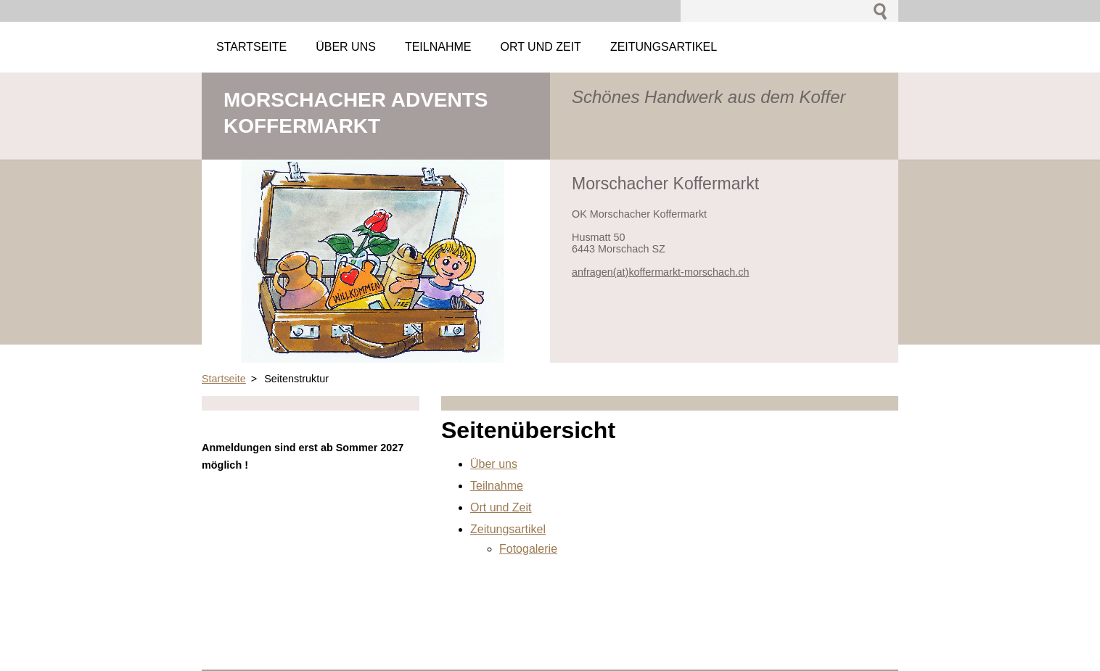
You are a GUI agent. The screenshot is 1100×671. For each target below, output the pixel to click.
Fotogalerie (528, 549)
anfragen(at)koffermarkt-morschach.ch (660, 272)
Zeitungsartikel (508, 529)
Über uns (493, 464)
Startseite (224, 378)
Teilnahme (496, 485)
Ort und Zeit (500, 507)
